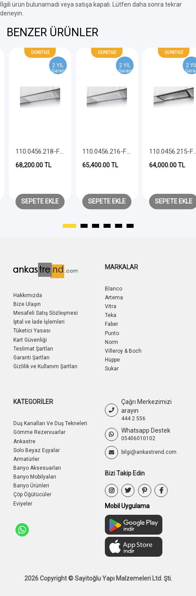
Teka (110, 315)
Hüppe (112, 360)
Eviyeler (22, 504)
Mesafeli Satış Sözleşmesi (45, 313)
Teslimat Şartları (33, 349)
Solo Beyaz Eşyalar (36, 450)
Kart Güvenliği (30, 340)
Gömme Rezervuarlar (39, 432)
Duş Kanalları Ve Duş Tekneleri (50, 423)
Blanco (113, 289)
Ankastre (24, 441)
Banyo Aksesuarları (37, 468)
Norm (111, 342)
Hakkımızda (27, 295)
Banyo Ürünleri (31, 486)
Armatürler (26, 459)
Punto (112, 333)
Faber (111, 324)
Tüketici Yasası (31, 331)
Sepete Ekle (40, 201)
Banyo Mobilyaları (34, 477)
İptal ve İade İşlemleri (39, 322)
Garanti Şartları (31, 358)
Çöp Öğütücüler (32, 494)
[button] (69, 226)
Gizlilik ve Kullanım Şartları (45, 366)
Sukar (112, 369)
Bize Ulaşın (27, 304)
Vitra (110, 306)
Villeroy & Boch (123, 351)
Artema (114, 297)
